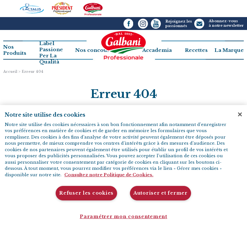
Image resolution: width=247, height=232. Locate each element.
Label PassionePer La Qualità (51, 52)
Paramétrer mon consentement (123, 216)
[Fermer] (240, 114)
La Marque (229, 50)
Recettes (196, 50)
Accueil (10, 72)
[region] (123, 168)
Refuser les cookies (86, 193)
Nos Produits (14, 50)
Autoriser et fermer (160, 193)
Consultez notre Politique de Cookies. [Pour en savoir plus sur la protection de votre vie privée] (108, 175)
